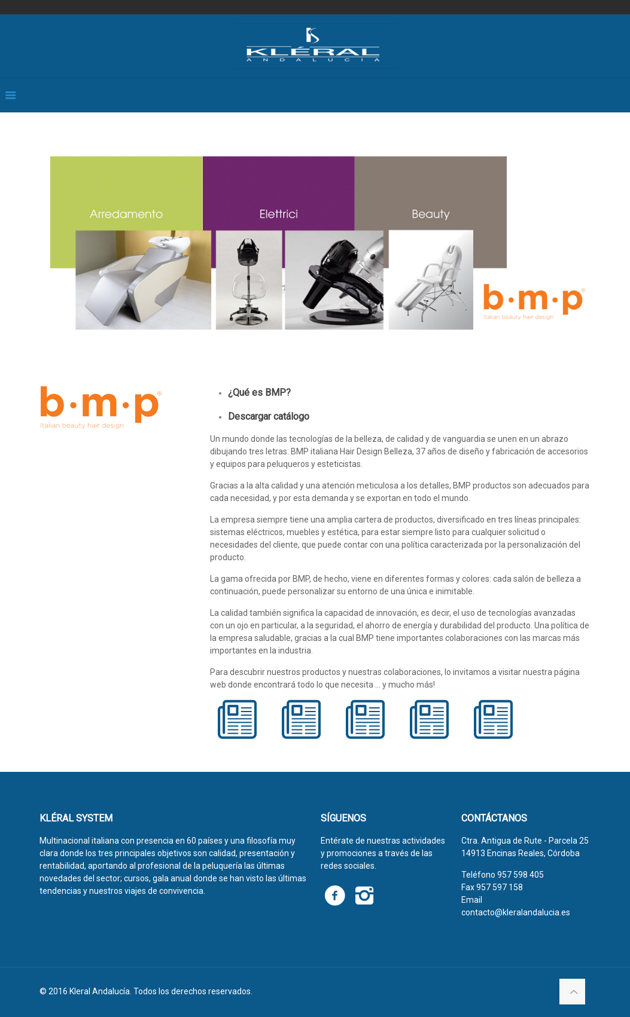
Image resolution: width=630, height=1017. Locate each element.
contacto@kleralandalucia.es (515, 912)
